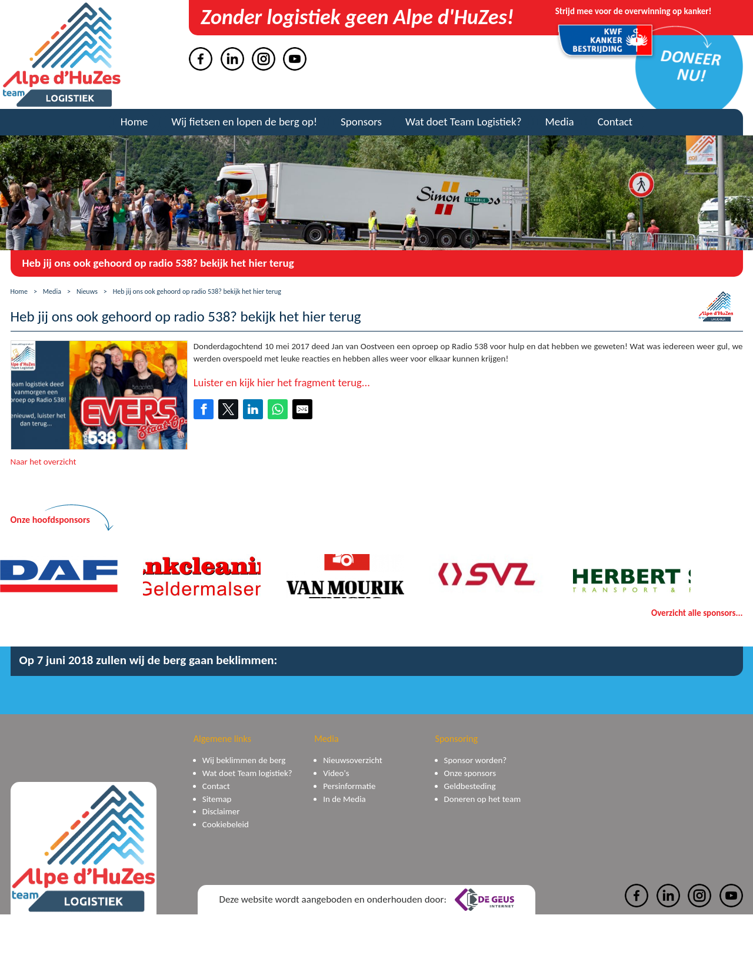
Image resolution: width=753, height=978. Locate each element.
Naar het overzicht (43, 461)
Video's (336, 773)
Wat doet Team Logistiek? (463, 121)
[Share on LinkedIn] (253, 409)
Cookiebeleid (225, 824)
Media (559, 121)
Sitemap (217, 799)
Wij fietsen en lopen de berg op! (244, 121)
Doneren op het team (482, 799)
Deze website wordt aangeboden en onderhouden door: (366, 899)
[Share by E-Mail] (302, 409)
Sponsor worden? (475, 760)
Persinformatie (349, 786)
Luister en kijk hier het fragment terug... (282, 382)
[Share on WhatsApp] (278, 409)
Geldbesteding (470, 786)
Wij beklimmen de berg (244, 760)
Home (134, 121)
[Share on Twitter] (228, 409)
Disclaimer (221, 811)
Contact (615, 121)
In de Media (344, 799)
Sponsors (361, 121)
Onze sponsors (470, 773)
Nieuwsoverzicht (352, 760)
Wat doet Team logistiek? (247, 773)
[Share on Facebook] (204, 409)
